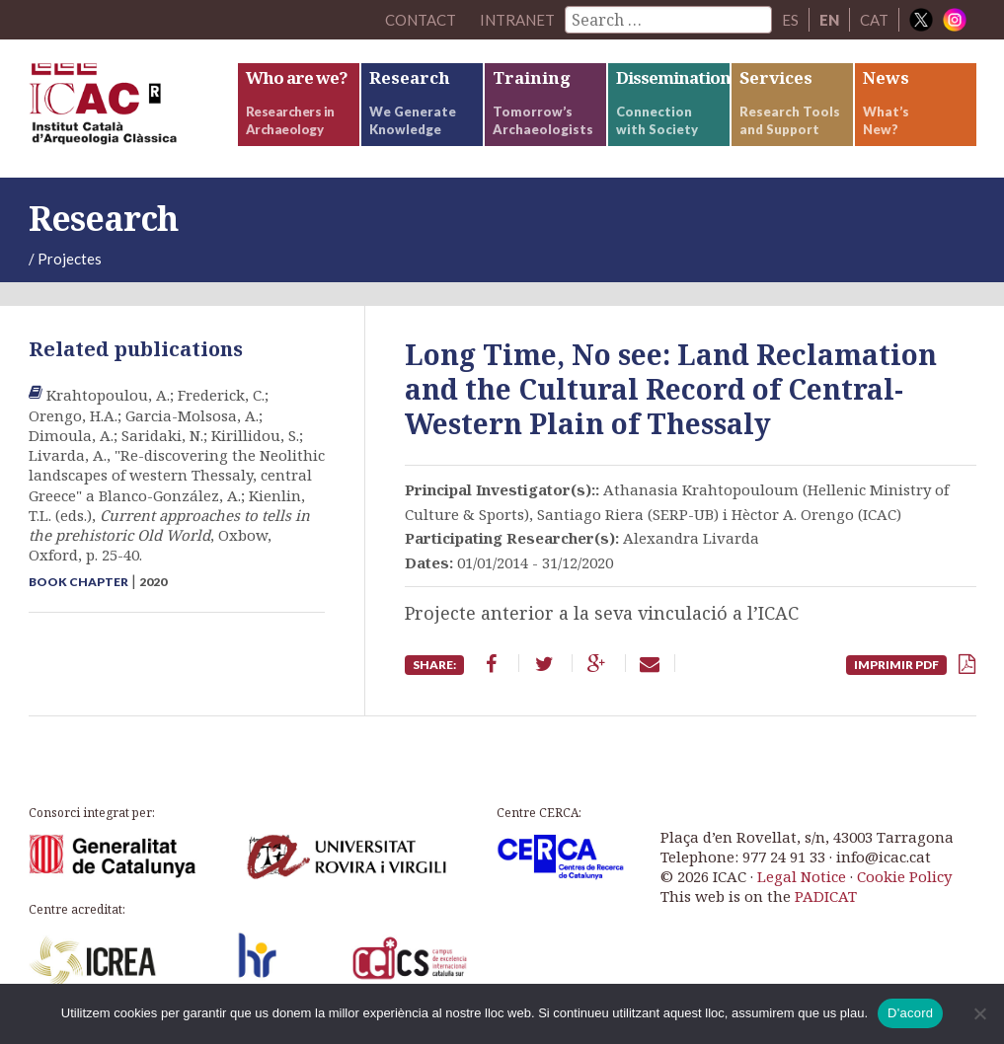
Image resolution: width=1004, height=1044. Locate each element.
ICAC (132, 108)
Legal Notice (801, 876)
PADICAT (826, 896)
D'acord (910, 1013)
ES (790, 20)
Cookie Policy (904, 876)
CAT (874, 20)
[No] (979, 1013)
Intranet (517, 20)
